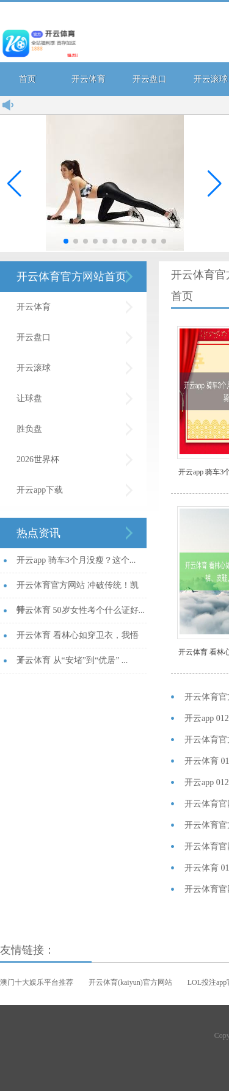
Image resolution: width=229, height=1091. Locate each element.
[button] (214, 183)
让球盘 (29, 398)
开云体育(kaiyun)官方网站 (130, 982)
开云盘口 (150, 79)
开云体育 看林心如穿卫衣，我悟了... (77, 639)
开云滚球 (33, 367)
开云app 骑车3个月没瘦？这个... (76, 560)
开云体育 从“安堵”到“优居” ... (72, 660)
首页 (27, 79)
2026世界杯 (37, 459)
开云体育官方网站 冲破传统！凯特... (77, 589)
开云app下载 (39, 490)
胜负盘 (29, 428)
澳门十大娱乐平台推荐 (36, 982)
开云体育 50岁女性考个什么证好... (80, 610)
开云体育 (88, 79)
